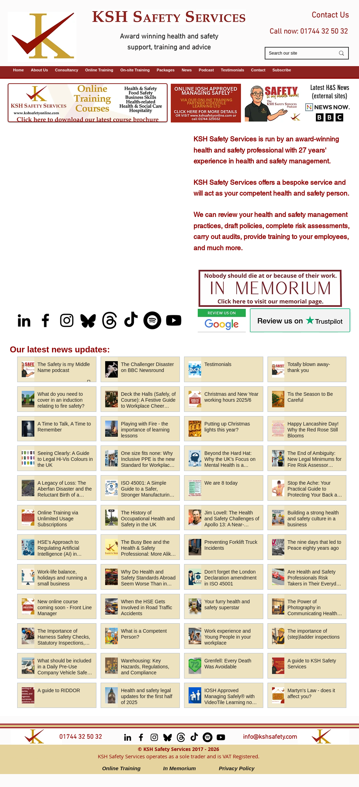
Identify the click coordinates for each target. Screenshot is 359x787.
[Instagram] (67, 320)
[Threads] (109, 320)
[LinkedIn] (24, 320)
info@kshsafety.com (270, 737)
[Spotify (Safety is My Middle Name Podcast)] (152, 320)
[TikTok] (131, 320)
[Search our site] (296, 53)
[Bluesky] (88, 320)
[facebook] (45, 320)
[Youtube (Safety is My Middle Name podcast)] (174, 320)
